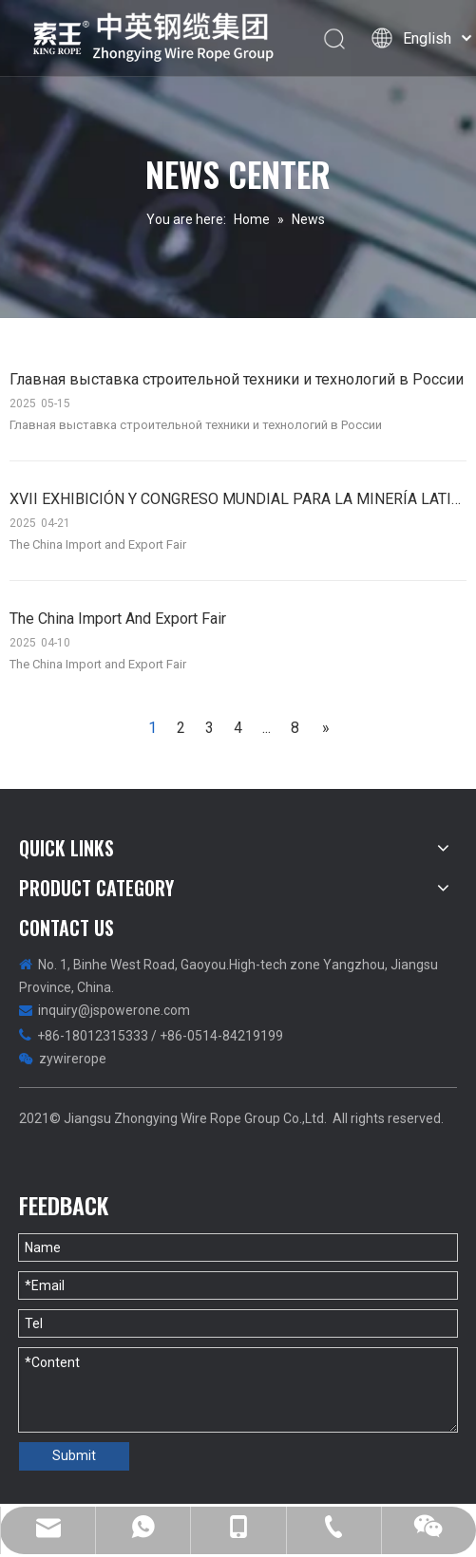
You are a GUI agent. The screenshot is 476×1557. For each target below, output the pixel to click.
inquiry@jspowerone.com (114, 1010)
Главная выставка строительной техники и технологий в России (237, 379)
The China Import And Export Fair (118, 619)
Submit (74, 1455)
